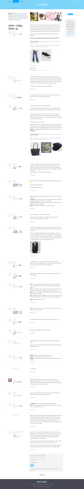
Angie (14, 180)
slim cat (14, 329)
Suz (14, 227)
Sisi (14, 379)
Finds (19, 19)
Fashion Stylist (15, 183)
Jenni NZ (15, 163)
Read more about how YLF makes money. (70, 33)
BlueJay (15, 340)
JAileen (14, 319)
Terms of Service (42, 484)
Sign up (37, 468)
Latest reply (33, 70)
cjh (13, 76)
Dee (14, 31)
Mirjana (14, 392)
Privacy (47, 484)
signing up (58, 45)
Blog (17, 15)
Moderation (51, 484)
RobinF (14, 94)
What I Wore (70, 14)
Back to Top (42, 474)
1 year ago (32, 65)
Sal (13, 214)
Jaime (14, 261)
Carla (14, 105)
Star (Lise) (15, 273)
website (14, 77)
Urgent (13, 8)
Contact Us (33, 484)
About (37, 484)
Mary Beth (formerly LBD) (18, 431)
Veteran (14, 79)
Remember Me (33, 462)
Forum (24, 15)
